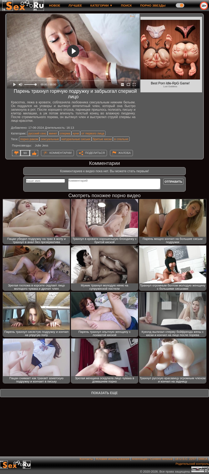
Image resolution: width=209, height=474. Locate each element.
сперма (65, 133)
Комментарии (60, 152)
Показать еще (104, 393)
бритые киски (102, 139)
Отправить (173, 181)
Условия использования (113, 459)
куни (76, 133)
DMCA (203, 459)
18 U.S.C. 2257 (185, 459)
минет (53, 133)
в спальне (121, 139)
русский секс (37, 133)
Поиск (126, 5)
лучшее (75, 5)
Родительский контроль (192, 463)
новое (54, 5)
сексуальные (50, 139)
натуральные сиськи (75, 139)
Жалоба (124, 152)
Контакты (86, 459)
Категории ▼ (101, 5)
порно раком (29, 139)
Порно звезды (153, 5)
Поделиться (95, 152)
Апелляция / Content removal (152, 459)
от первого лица (92, 133)
